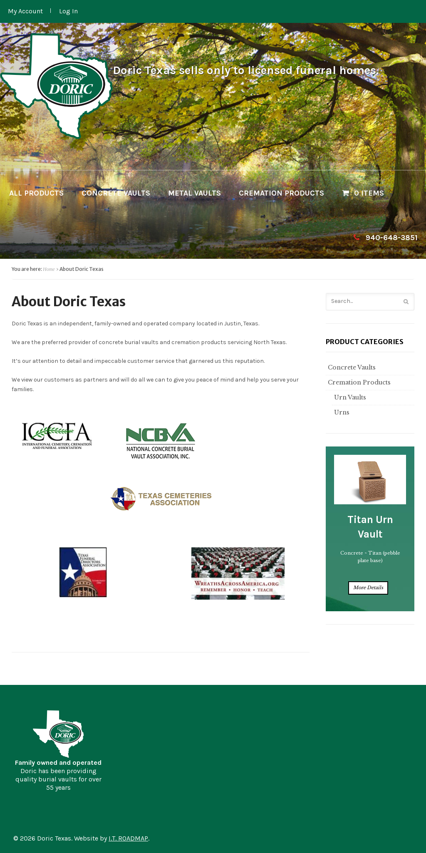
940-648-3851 (392, 237)
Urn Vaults (349, 397)
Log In (68, 11)
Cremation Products (281, 193)
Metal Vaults (194, 193)
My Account (25, 11)
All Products (36, 193)
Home (49, 269)
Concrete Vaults (116, 193)
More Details (368, 587)
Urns (340, 412)
